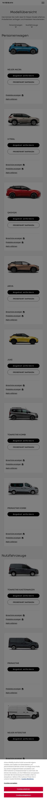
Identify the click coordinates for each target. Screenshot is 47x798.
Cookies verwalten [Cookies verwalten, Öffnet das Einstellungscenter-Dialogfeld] (10, 786)
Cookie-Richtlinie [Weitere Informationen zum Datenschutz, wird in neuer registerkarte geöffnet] (27, 781)
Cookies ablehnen (23, 792)
